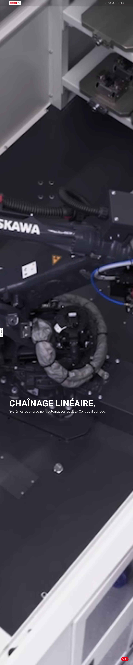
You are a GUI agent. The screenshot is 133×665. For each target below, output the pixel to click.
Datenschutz (1, 332)
